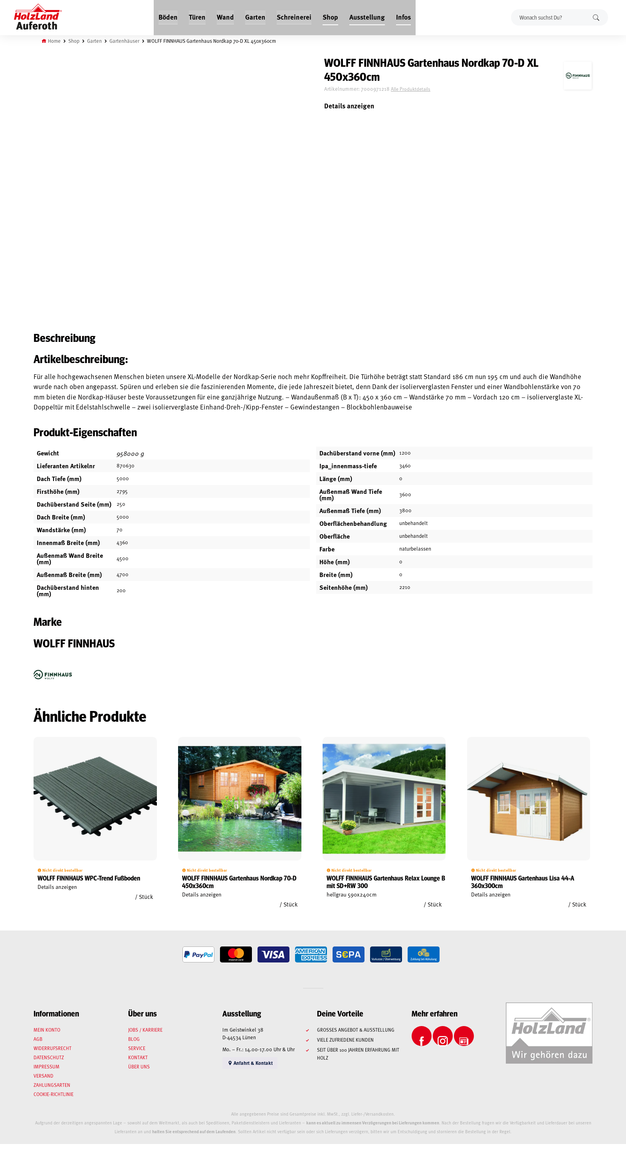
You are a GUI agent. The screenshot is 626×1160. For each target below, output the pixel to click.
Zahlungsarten (52, 1085)
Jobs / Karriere (145, 1029)
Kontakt (138, 1057)
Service (136, 1048)
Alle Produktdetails (410, 89)
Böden (169, 17)
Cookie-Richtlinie (53, 1094)
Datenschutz (49, 1057)
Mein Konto (47, 1029)
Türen (198, 17)
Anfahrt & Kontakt (251, 1063)
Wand (225, 17)
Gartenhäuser (124, 40)
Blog (134, 1039)
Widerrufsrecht (52, 1048)
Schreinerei (293, 17)
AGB (38, 1039)
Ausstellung (366, 17)
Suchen (596, 17)
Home (54, 40)
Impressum (46, 1066)
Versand (43, 1075)
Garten (255, 17)
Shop (329, 17)
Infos (402, 17)
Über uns (139, 1066)
